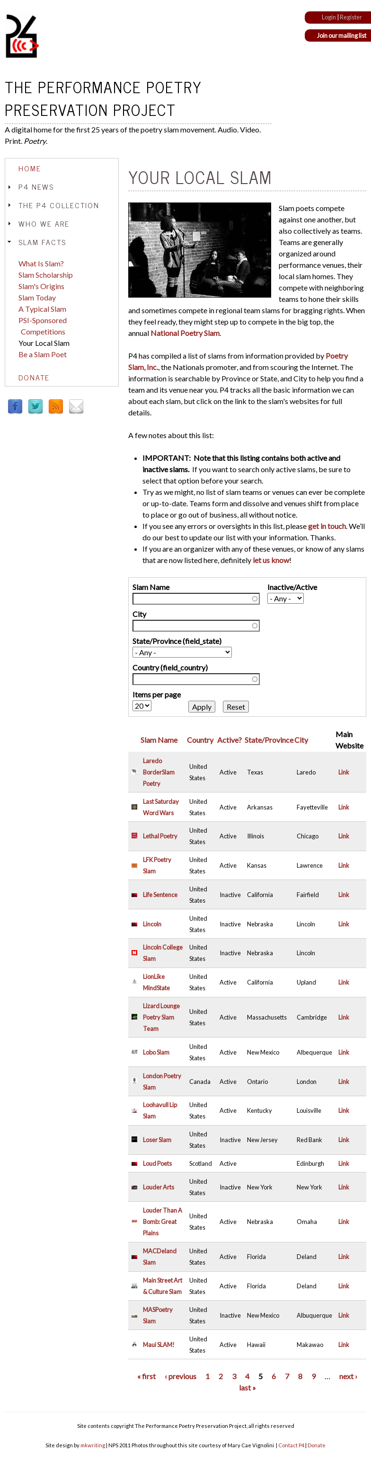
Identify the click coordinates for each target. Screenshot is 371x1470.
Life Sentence (160, 894)
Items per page (156, 694)
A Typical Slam (42, 308)
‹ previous (180, 1376)
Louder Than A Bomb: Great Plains (162, 1221)
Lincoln (152, 924)
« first (146, 1376)
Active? (229, 739)
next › (348, 1376)
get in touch (327, 525)
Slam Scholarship (45, 274)
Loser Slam (157, 1140)
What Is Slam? (41, 263)
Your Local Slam (44, 342)
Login (329, 17)
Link (343, 772)
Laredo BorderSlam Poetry (159, 772)
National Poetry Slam (185, 332)
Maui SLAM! (159, 1344)
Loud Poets (157, 1163)
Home (29, 168)
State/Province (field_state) (176, 640)
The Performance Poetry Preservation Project (103, 98)
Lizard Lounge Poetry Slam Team (161, 1017)
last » (247, 1387)
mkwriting (92, 1445)
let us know (271, 559)
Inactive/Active (292, 586)
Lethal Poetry (160, 836)
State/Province (269, 739)
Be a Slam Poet (42, 354)
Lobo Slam (156, 1052)
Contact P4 (291, 1445)
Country (200, 739)
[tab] (61, 168)
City (139, 613)
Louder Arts (158, 1187)
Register (351, 17)
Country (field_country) (170, 667)
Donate (34, 377)
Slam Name (150, 586)
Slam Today (37, 297)
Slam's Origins (41, 286)
